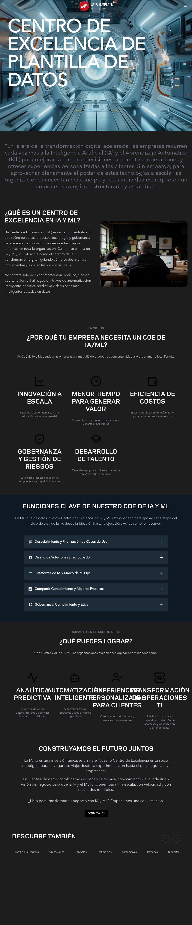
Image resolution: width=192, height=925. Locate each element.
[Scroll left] (166, 839)
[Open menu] (185, 5)
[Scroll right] (176, 839)
